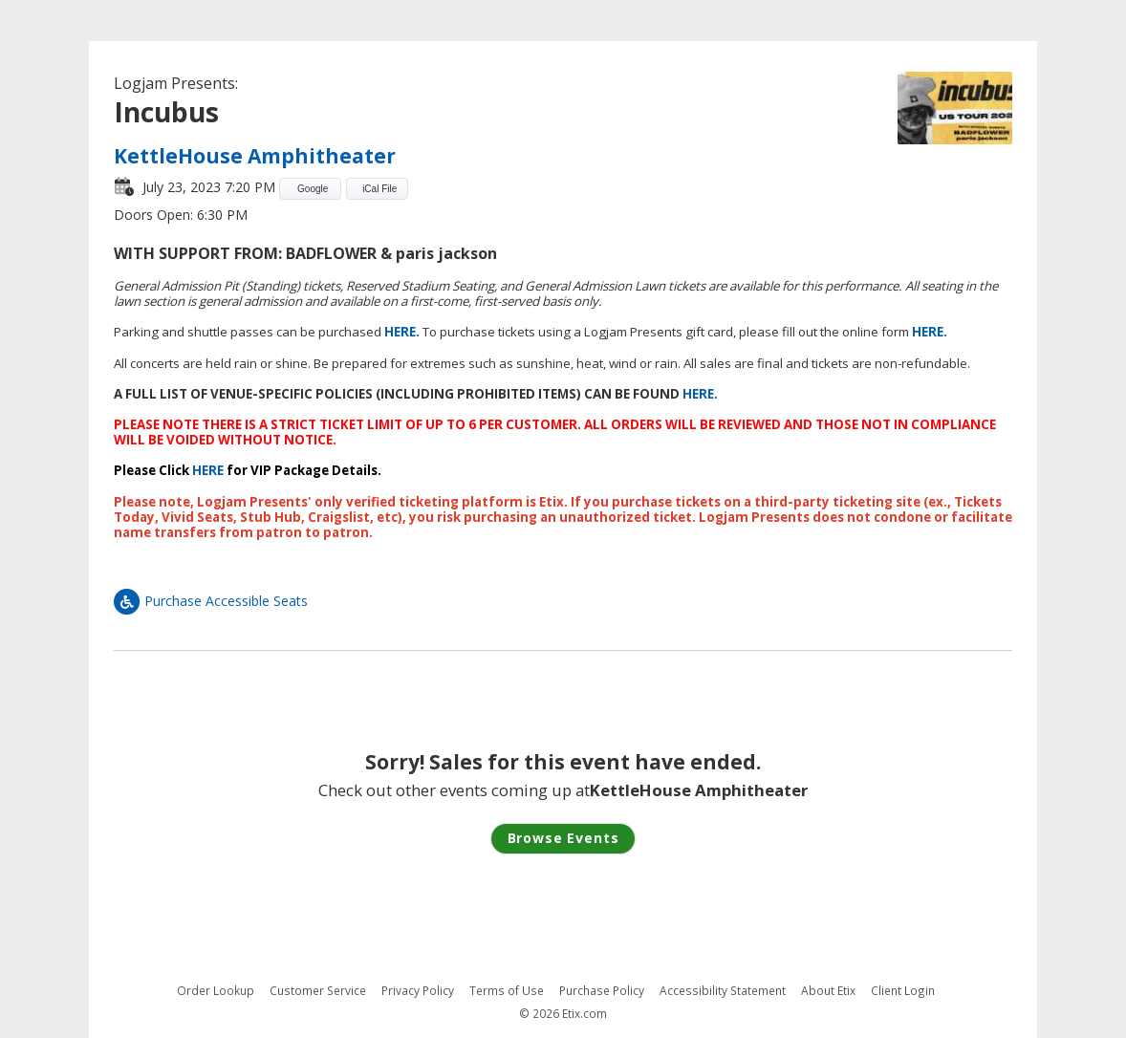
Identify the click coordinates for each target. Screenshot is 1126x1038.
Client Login (903, 991)
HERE (208, 470)
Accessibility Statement (723, 991)
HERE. (402, 331)
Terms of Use (506, 991)
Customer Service (318, 991)
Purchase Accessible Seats (211, 601)
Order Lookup (215, 991)
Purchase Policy (601, 991)
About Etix (828, 991)
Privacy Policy (417, 991)
